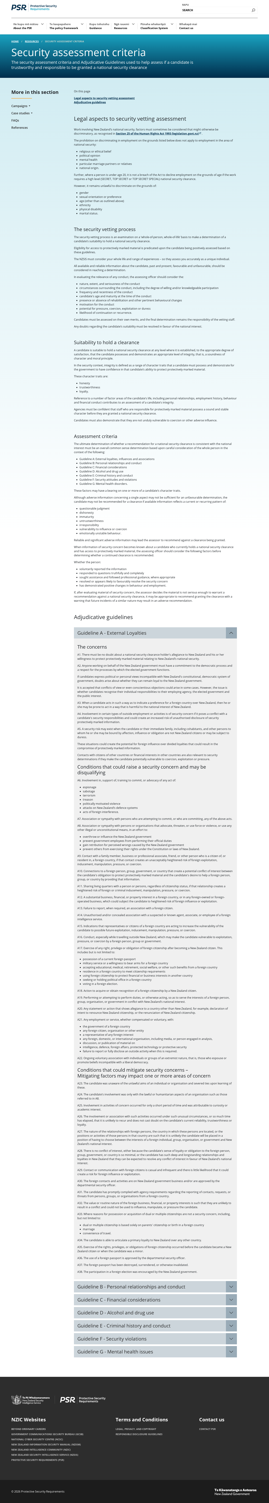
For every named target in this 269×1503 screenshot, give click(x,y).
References (19, 127)
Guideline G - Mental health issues (115, 1351)
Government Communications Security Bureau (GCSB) (47, 1434)
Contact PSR (207, 1429)
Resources (32, 41)
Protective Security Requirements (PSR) (37, 1460)
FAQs (15, 120)
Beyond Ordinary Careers (28, 1429)
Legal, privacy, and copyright (136, 1429)
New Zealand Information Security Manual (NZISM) (46, 1444)
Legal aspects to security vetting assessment (104, 98)
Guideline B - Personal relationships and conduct (131, 1286)
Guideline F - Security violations (112, 1338)
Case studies (20, 113)
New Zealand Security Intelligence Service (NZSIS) (44, 1454)
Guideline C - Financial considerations (118, 1299)
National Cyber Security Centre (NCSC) (37, 1439)
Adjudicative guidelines (90, 102)
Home (15, 41)
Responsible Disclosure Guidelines (139, 1434)
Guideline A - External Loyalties (111, 633)
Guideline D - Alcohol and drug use (115, 1312)
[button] (42, 24)
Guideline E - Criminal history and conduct (124, 1325)
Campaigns (19, 106)
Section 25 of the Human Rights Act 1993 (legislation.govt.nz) (158, 133)
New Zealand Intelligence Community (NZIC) (41, 1449)
